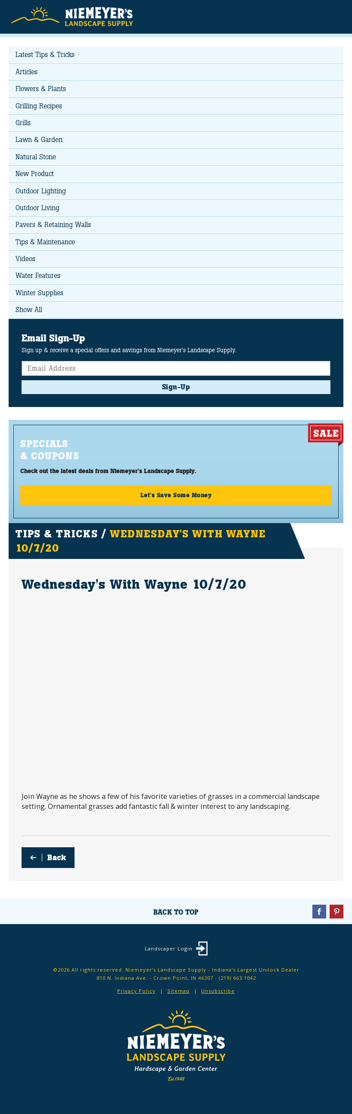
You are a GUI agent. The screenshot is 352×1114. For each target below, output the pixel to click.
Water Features (38, 275)
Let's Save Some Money (176, 495)
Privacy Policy (136, 991)
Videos (25, 259)
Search (315, 17)
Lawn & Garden (39, 140)
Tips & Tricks (57, 533)
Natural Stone (36, 157)
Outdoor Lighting (41, 191)
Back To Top (176, 912)
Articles (26, 72)
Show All (29, 310)
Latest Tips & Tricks (45, 54)
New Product (35, 174)
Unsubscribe (218, 991)
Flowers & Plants (41, 89)
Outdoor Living (37, 208)
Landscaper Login (169, 948)
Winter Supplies (39, 293)
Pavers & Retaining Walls (53, 225)
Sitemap (178, 991)
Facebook (319, 911)
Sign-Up (176, 387)
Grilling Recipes (39, 106)
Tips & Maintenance (45, 242)
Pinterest (336, 911)
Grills (23, 123)
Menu (332, 16)
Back (56, 857)
